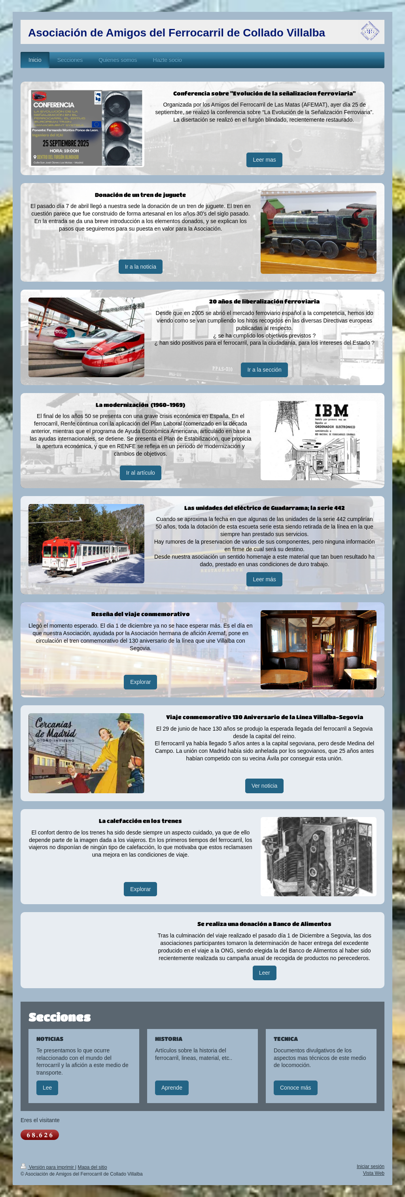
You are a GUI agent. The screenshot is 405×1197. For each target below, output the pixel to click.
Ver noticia (264, 786)
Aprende (171, 1087)
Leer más (264, 579)
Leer (264, 973)
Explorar (140, 682)
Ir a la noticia (140, 266)
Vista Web (373, 1173)
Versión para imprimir (48, 1167)
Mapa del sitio (92, 1167)
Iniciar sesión (370, 1166)
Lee (47, 1087)
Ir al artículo (140, 473)
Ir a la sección (264, 370)
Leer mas (264, 160)
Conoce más (295, 1087)
